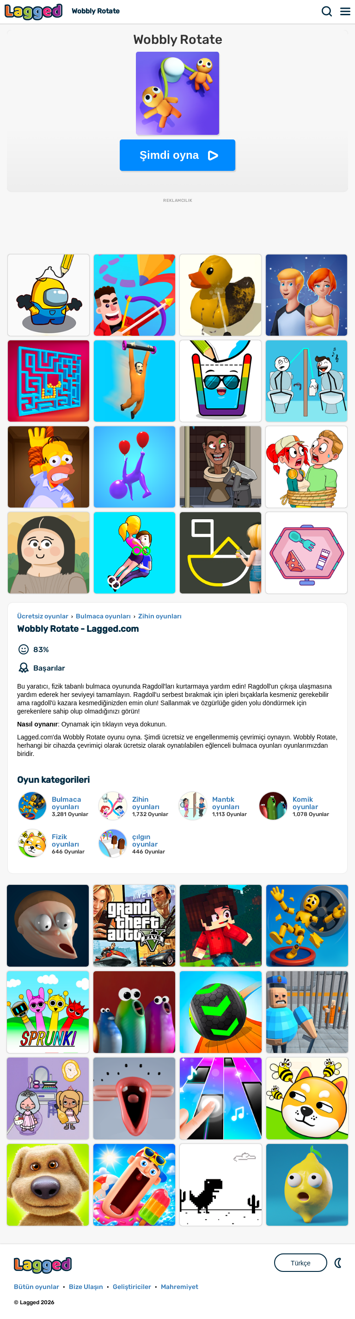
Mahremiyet (179, 1287)
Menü (346, 11)
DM (339, 1262)
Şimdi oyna (169, 155)
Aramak (327, 11)
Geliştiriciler (132, 1287)
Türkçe (301, 1263)
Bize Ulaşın (86, 1287)
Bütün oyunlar (36, 1287)
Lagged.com (44, 1265)
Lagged (35, 12)
